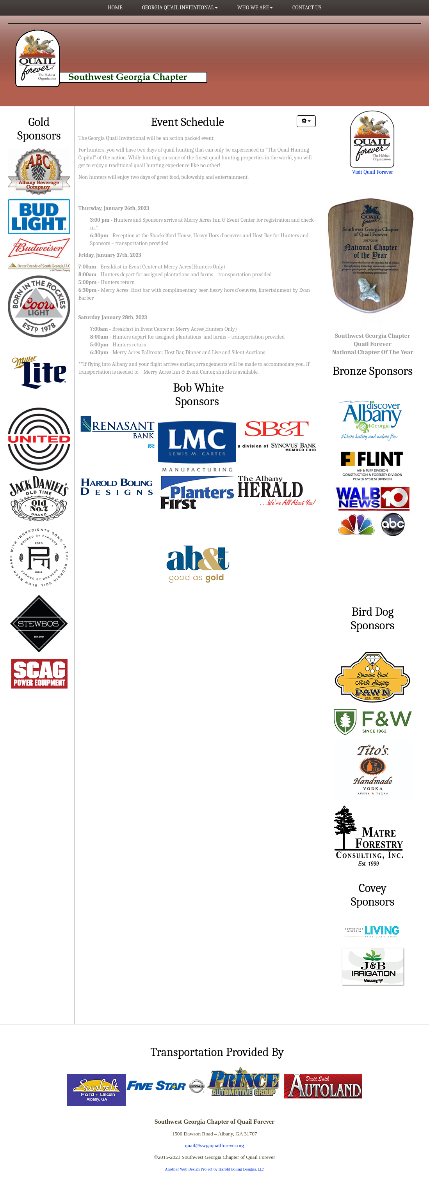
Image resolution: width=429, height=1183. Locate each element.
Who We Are (255, 7)
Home (115, 7)
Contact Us (306, 7)
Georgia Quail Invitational (180, 7)
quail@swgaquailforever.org (214, 1145)
